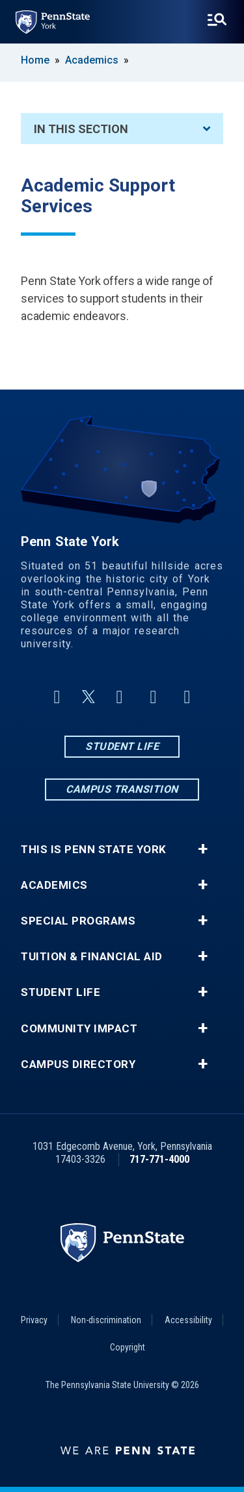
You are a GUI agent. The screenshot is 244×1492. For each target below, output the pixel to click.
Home (35, 60)
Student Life (122, 746)
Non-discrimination (106, 1320)
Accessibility (188, 1320)
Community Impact (79, 1029)
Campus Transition (122, 789)
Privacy (34, 1320)
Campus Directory (78, 1064)
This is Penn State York (94, 849)
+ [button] (203, 849)
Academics (91, 60)
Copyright (127, 1347)
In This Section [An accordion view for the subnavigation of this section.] (122, 129)
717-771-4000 (159, 1159)
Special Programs (78, 921)
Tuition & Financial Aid (92, 957)
